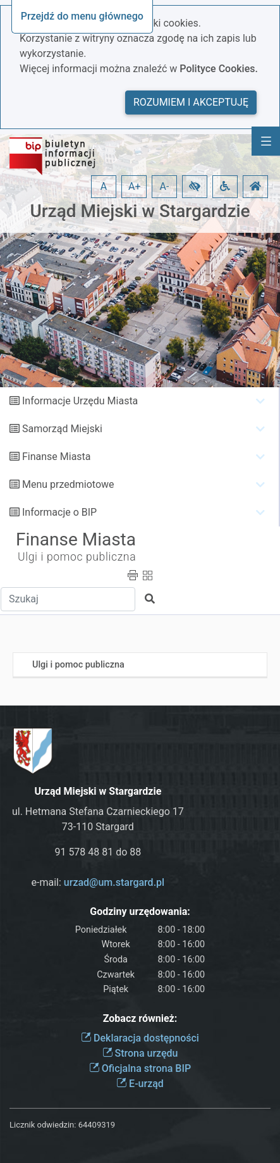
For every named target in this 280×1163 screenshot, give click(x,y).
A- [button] (164, 186)
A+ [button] (134, 186)
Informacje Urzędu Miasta (80, 401)
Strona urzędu (140, 1053)
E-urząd (140, 1084)
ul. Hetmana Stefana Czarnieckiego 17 (98, 811)
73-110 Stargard (98, 827)
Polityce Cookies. (219, 69)
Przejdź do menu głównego (82, 16)
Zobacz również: (140, 1018)
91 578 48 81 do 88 (97, 852)
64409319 (96, 1124)
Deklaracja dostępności (140, 1038)
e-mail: (98, 882)
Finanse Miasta (56, 457)
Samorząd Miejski (62, 429)
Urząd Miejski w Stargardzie (140, 211)
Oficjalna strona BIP (140, 1068)
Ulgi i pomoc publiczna (77, 556)
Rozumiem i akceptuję (190, 102)
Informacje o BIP (59, 512)
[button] (194, 186)
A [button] (103, 186)
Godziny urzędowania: (140, 911)
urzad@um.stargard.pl (114, 882)
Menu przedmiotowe (68, 484)
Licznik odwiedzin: (42, 1124)
